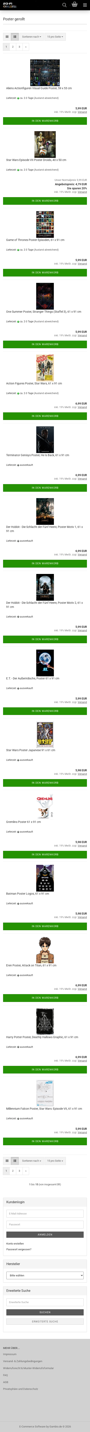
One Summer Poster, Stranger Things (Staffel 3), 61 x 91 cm (43, 311)
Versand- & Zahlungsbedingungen (22, 1361)
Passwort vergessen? (18, 1249)
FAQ (5, 1375)
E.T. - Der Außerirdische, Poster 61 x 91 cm (32, 678)
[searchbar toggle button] (64, 5)
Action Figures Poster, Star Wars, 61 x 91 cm (34, 383)
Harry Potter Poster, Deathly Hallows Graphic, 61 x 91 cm (42, 1037)
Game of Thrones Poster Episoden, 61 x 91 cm (35, 240)
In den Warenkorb (45, 120)
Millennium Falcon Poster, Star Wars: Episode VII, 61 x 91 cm (44, 1108)
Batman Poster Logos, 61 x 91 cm (27, 893)
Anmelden (45, 1234)
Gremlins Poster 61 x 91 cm (23, 822)
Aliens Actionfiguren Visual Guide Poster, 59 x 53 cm (39, 88)
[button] (7, 37)
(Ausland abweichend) (46, 98)
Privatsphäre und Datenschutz (20, 1388)
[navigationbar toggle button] (85, 5)
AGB (5, 1382)
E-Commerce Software (32, 1426)
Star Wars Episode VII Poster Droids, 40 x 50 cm (36, 160)
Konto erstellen (15, 1243)
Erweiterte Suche (45, 1321)
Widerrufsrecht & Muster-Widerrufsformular (28, 1368)
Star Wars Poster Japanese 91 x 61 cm (30, 750)
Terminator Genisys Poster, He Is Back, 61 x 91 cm (37, 455)
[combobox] (31, 37)
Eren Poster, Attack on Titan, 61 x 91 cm (31, 965)
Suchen (45, 1312)
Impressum (9, 1354)
